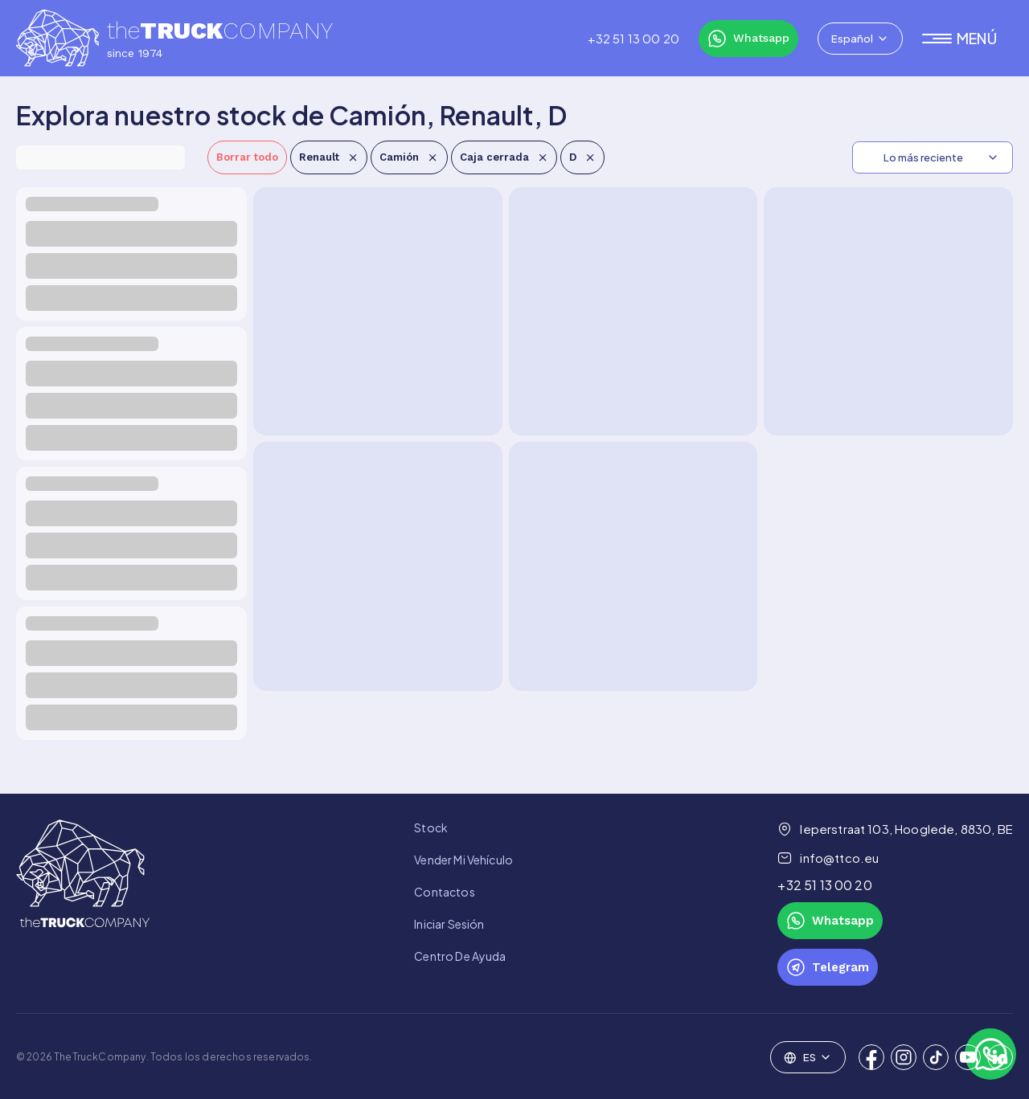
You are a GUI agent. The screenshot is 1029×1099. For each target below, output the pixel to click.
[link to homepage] (83, 902)
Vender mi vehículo (463, 859)
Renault (329, 157)
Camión (408, 157)
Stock (431, 827)
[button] (967, 38)
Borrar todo (247, 157)
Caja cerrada (504, 157)
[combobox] (860, 38)
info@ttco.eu (828, 858)
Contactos (444, 892)
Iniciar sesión (449, 924)
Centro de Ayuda (460, 956)
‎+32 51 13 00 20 (633, 38)
